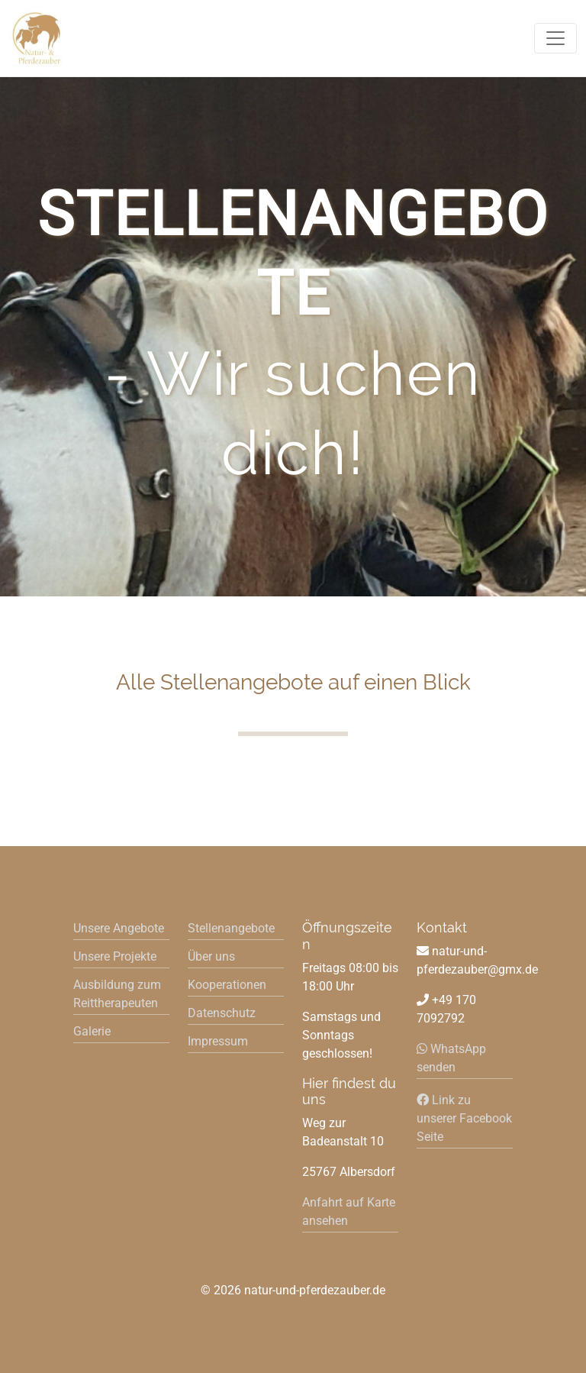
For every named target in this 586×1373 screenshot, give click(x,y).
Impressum (218, 1041)
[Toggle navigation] (555, 38)
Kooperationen (227, 984)
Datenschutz (222, 1013)
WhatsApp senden (451, 1058)
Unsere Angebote (118, 928)
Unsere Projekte (114, 956)
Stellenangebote (231, 928)
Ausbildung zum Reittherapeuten (117, 993)
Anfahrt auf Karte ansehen (348, 1211)
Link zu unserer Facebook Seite (464, 1118)
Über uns (211, 956)
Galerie (92, 1031)
